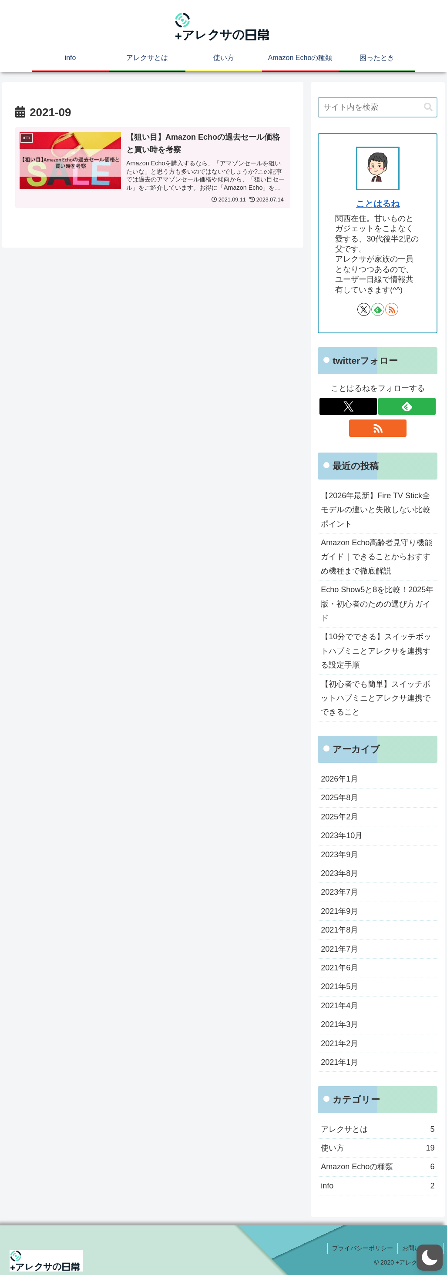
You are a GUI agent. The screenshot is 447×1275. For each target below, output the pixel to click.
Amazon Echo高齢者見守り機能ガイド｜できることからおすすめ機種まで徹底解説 (376, 556)
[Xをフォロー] (363, 309)
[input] (377, 107)
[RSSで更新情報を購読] (391, 309)
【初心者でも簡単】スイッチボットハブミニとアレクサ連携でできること (375, 698)
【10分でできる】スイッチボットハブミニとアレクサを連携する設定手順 (376, 650)
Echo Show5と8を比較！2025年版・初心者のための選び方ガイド (377, 603)
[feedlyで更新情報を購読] (377, 309)
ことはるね (378, 203)
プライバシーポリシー (362, 1248)
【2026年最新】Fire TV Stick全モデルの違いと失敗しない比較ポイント (375, 509)
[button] (428, 107)
